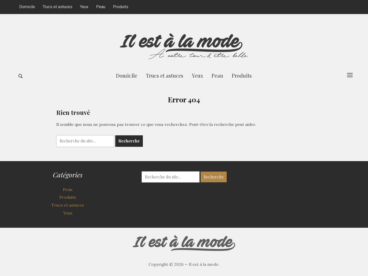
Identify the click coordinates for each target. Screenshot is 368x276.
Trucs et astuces (57, 6)
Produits (120, 6)
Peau (100, 6)
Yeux (84, 6)
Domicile (27, 6)
